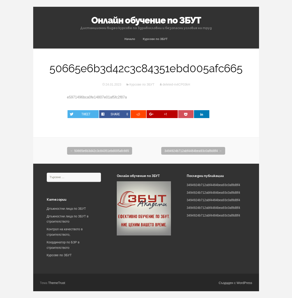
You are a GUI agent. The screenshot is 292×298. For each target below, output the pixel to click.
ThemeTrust (56, 283)
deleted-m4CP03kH (176, 84)
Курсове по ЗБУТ (155, 38)
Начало (129, 38)
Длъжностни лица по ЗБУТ (66, 208)
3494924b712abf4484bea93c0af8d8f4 (193, 151)
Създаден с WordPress (235, 283)
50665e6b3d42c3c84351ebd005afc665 (99, 151)
